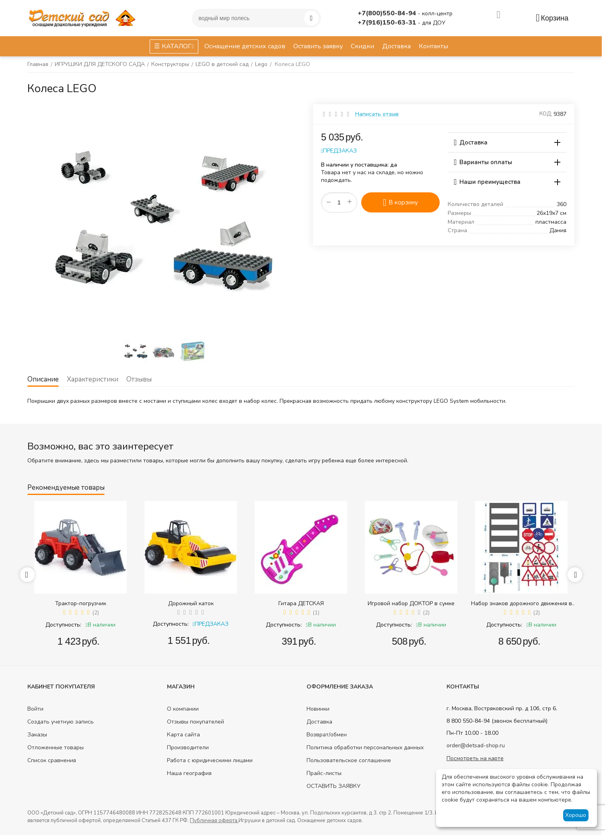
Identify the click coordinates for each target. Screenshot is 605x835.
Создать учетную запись (60, 722)
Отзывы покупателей (195, 722)
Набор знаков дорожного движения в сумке (521, 603)
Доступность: (63, 625)
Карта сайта (183, 734)
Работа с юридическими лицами (210, 760)
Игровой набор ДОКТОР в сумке (411, 603)
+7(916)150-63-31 (388, 22)
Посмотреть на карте (475, 758)
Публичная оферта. (214, 820)
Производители (188, 747)
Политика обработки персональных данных (365, 747)
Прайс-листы (324, 773)
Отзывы (139, 379)
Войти (35, 709)
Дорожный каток (191, 603)
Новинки (318, 709)
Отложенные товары (55, 747)
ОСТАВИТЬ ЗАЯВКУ (333, 786)
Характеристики (92, 379)
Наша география (189, 773)
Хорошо (575, 815)
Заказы (37, 734)
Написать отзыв (377, 114)
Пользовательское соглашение (349, 760)
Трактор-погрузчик (80, 603)
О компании (183, 709)
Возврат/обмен (327, 734)
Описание (43, 379)
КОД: (545, 114)
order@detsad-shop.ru (476, 745)
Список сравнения (51, 760)
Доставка (319, 722)
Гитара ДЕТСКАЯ (301, 603)
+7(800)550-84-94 (388, 13)
